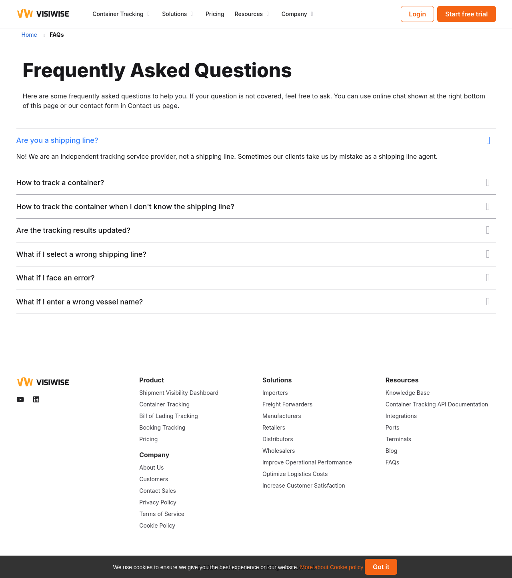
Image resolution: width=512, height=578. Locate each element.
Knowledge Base (408, 392)
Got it (381, 567)
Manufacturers (281, 415)
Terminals (398, 439)
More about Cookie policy (331, 567)
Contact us (144, 106)
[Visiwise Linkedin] (37, 399)
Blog (392, 450)
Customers (153, 479)
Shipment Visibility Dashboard (178, 392)
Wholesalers (278, 450)
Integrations (401, 415)
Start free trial (466, 14)
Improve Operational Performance (307, 462)
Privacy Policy (157, 502)
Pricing (215, 13)
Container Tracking (164, 404)
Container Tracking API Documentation (437, 404)
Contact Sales (157, 490)
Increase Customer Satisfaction (303, 485)
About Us (151, 467)
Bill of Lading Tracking (168, 415)
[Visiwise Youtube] (21, 399)
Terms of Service (161, 513)
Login (417, 14)
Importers (275, 392)
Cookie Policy (157, 525)
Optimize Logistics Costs (295, 473)
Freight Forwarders (287, 404)
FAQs (392, 462)
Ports (393, 427)
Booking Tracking (162, 427)
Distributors (277, 439)
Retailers (273, 427)
